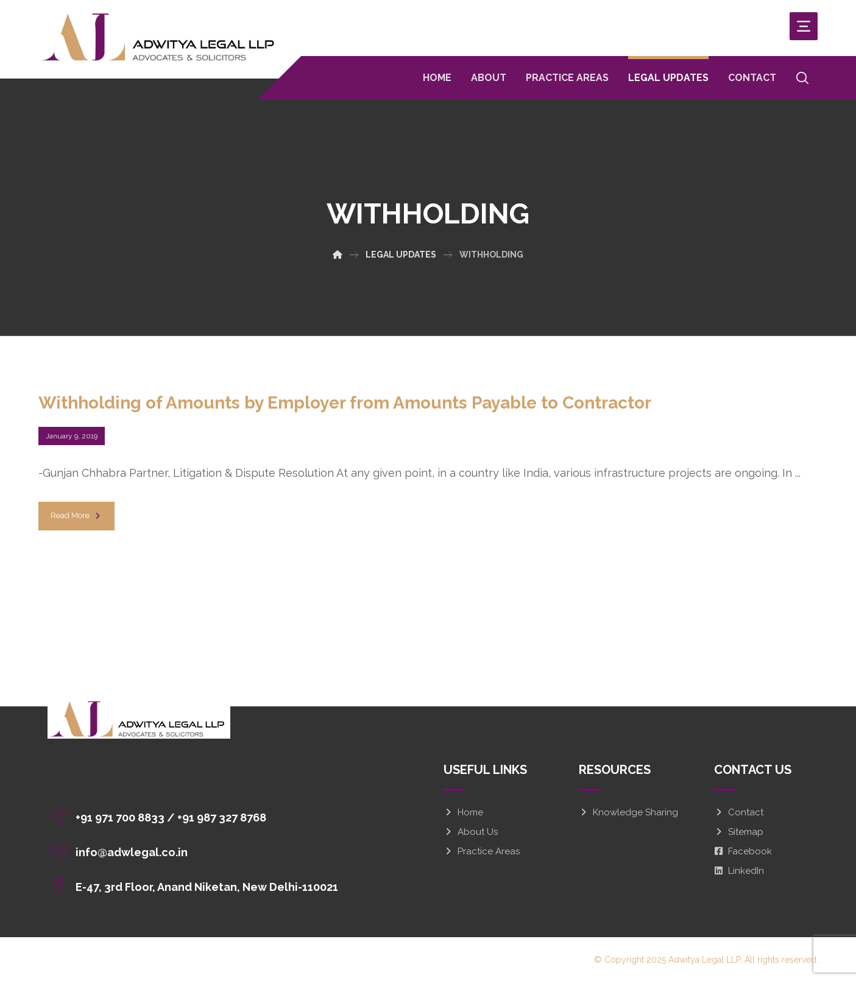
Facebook (743, 851)
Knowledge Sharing (628, 812)
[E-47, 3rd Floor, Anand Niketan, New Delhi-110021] (197, 885)
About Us (471, 831)
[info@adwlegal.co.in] (197, 850)
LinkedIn (739, 870)
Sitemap (738, 831)
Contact (738, 812)
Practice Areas (482, 851)
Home (463, 812)
